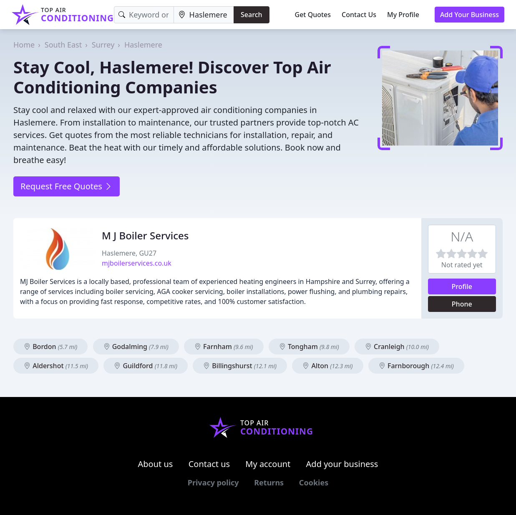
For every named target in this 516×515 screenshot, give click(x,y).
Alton (327, 365)
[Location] (204, 14)
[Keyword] (144, 14)
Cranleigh (397, 346)
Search (251, 14)
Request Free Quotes (66, 186)
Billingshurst (240, 365)
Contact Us (359, 14)
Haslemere (143, 45)
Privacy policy (213, 482)
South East (63, 45)
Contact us (209, 464)
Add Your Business (469, 14)
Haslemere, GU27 (129, 253)
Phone (462, 304)
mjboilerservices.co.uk (136, 263)
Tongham (309, 346)
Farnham (223, 346)
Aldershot (56, 365)
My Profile (403, 14)
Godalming (136, 346)
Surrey (103, 45)
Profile (461, 286)
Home (24, 45)
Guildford (145, 365)
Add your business (342, 464)
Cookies (313, 482)
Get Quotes (313, 14)
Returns (269, 482)
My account (267, 464)
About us (155, 464)
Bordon (50, 346)
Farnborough (416, 365)
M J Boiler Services (145, 235)
